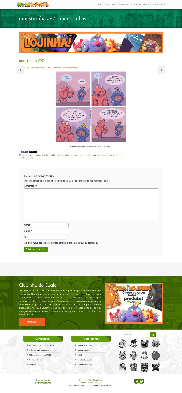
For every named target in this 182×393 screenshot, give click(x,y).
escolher (53, 155)
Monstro (74, 67)
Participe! (32, 321)
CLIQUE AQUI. (106, 146)
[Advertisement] (91, 268)
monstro (95, 155)
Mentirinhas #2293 (85, 350)
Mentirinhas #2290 (44, 350)
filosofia (61, 155)
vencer (115, 155)
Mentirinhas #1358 (46, 345)
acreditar (29, 155)
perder (102, 155)
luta (76, 155)
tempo (109, 155)
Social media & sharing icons (80, 385)
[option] (91, 42)
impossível (69, 155)
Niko (31, 355)
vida (121, 155)
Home (100, 4)
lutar (81, 155)
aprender (37, 155)
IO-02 (80, 355)
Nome (27, 224)
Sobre (107, 4)
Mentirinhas (66, 67)
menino (87, 155)
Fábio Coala (25, 67)
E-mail (28, 230)
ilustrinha (136, 4)
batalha (45, 155)
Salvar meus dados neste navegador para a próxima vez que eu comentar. (62, 242)
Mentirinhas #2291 (85, 365)
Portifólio (158, 4)
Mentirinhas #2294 (85, 345)
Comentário (30, 185)
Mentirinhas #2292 (85, 360)
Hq (113, 4)
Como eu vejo (123, 4)
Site (26, 237)
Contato (147, 4)
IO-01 (39, 360)
